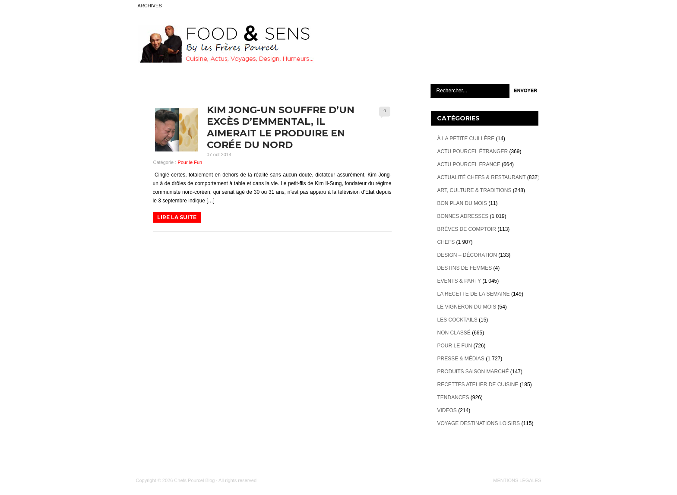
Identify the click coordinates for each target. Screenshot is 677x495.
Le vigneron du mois (467, 307)
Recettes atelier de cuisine (478, 384)
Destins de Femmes (464, 268)
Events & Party (459, 281)
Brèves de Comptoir (466, 229)
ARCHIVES (150, 5)
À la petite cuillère (466, 139)
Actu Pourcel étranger (472, 151)
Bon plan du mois (462, 203)
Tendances (453, 397)
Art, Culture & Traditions (474, 190)
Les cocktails (457, 320)
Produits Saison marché (473, 372)
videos (447, 410)
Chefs (446, 242)
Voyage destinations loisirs (478, 423)
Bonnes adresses (463, 216)
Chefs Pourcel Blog (194, 480)
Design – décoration (467, 255)
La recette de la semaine (473, 294)
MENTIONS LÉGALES (517, 480)
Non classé (454, 333)
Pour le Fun (189, 162)
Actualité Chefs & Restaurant (481, 177)
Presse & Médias (460, 359)
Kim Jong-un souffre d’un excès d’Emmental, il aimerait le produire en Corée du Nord (280, 127)
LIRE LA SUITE (176, 217)
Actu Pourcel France (468, 164)
